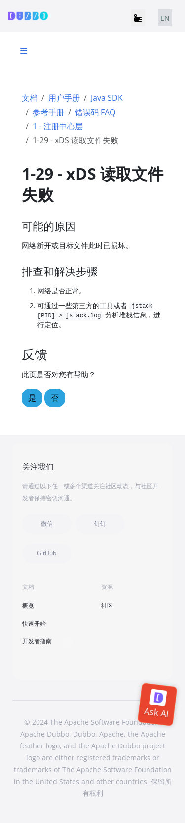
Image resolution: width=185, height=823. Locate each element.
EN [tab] (165, 18)
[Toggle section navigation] (24, 50)
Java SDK (107, 97)
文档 (29, 97)
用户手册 (64, 97)
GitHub (46, 553)
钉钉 (100, 523)
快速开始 (34, 623)
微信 (47, 523)
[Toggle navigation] (138, 17)
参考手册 (48, 112)
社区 (107, 605)
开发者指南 (37, 641)
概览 (28, 605)
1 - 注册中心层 (58, 126)
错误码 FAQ (95, 112)
